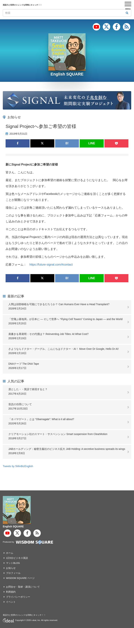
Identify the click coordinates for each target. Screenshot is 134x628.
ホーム (9, 553)
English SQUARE (66, 74)
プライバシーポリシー (18, 596)
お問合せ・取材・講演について (23, 586)
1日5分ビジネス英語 (17, 558)
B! (67, 143)
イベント (11, 601)
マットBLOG (13, 563)
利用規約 (11, 591)
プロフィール (13, 573)
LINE (91, 143)
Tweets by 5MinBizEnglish (18, 466)
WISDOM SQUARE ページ (20, 578)
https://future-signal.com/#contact (51, 264)
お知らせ (11, 568)
